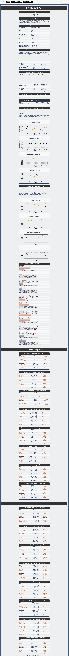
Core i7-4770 (21, 640)
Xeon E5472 (21, 310)
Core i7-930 (21, 302)
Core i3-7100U (22, 413)
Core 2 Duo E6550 (22, 358)
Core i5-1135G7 (22, 649)
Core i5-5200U (22, 423)
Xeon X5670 (21, 513)
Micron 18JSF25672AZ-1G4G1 (25, 105)
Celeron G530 (21, 550)
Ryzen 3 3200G (22, 489)
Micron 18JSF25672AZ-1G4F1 (24, 103)
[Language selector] (65, 2)
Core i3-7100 (21, 339)
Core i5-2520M (22, 476)
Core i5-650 (21, 514)
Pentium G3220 (22, 470)
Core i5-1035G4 (22, 380)
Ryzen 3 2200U (22, 432)
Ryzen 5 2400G (22, 468)
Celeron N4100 (22, 626)
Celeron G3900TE (22, 596)
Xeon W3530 (21, 272)
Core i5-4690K (22, 383)
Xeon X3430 (21, 324)
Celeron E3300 (22, 366)
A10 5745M (21, 404)
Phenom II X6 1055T (23, 538)
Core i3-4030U (22, 397)
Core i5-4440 (21, 488)
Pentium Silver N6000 (23, 521)
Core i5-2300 (21, 376)
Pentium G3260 (22, 577)
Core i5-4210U (22, 623)
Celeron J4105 (21, 399)
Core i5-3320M (22, 421)
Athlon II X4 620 (22, 613)
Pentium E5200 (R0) (23, 295)
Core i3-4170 (21, 460)
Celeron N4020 (22, 401)
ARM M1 (20, 532)
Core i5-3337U (22, 439)
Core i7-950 (21, 332)
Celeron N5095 (22, 530)
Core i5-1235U (22, 653)
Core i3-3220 (21, 416)
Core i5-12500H (22, 496)
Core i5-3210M (22, 578)
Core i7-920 (21, 424)
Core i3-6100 (21, 457)
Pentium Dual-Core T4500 (24, 396)
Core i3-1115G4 (22, 378)
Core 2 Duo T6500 (22, 560)
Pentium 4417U (22, 574)
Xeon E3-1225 (21, 317)
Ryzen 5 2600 (21, 486)
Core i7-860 (21, 287)
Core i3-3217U (22, 406)
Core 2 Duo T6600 (22, 403)
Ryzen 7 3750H (22, 497)
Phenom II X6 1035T (23, 558)
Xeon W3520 (21, 569)
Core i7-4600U (22, 431)
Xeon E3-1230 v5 (22, 498)
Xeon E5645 (21, 280)
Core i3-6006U (22, 627)
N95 (19, 529)
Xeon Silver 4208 (22, 441)
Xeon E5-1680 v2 (22, 490)
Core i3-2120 (21, 477)
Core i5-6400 (21, 651)
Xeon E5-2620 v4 (22, 519)
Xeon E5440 (21, 593)
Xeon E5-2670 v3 (22, 472)
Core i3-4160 (21, 461)
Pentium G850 (22, 435)
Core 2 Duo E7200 (22, 360)
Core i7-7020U (22, 364)
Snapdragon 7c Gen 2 (23, 566)
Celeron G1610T (22, 356)
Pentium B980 (22, 548)
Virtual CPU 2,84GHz (23, 607)
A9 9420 (20, 510)
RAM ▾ (30, 1)
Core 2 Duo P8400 (22, 556)
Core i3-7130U (22, 433)
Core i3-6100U (22, 368)
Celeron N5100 (22, 534)
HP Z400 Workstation (23, 97)
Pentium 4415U (22, 359)
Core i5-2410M (22, 436)
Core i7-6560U (22, 494)
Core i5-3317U (22, 440)
